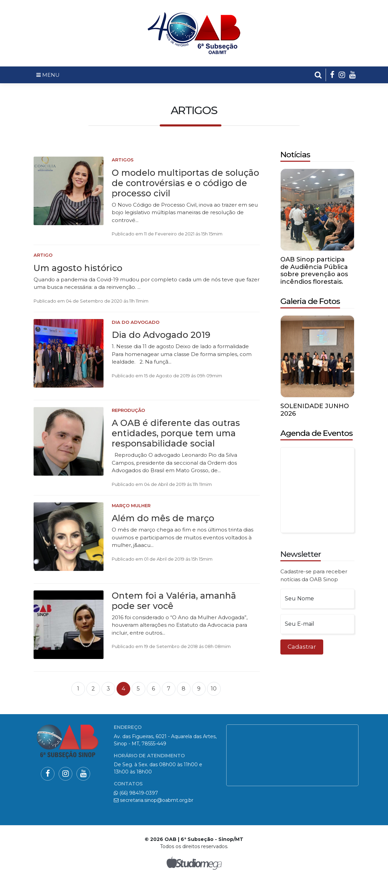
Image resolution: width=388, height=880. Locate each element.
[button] (318, 75)
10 (214, 688)
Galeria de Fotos (310, 301)
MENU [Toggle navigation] (48, 75)
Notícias (295, 154)
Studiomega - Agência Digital (194, 863)
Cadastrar (302, 646)
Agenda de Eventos (316, 433)
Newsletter (300, 554)
